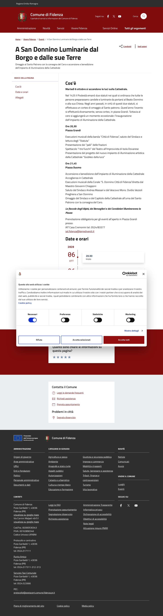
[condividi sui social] (125, 46)
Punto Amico (20, 556)
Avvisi (121, 466)
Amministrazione (26, 28)
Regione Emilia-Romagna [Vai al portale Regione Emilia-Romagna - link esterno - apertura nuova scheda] (27, 3)
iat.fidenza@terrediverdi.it (79, 231)
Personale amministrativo (26, 480)
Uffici (16, 466)
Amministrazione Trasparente (97, 505)
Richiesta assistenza (58, 519)
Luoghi (121, 484)
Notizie (121, 457)
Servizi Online (110, 28)
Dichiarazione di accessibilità (97, 514)
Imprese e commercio (93, 461)
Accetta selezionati (81, 339)
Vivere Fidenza (79, 28)
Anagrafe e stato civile (59, 466)
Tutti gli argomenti (135, 28)
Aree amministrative (24, 461)
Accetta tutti (124, 339)
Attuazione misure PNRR (95, 528)
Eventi (41, 39)
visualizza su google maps (26, 515)
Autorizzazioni (55, 475)
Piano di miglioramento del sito (29, 606)
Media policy (88, 606)
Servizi (60, 28)
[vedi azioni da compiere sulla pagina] (139, 46)
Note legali (88, 523)
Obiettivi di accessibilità (95, 519)
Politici (17, 475)
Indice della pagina (35, 78)
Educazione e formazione (60, 489)
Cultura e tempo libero (59, 484)
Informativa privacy (92, 509)
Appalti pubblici (56, 471)
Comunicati (123, 461)
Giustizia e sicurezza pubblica (97, 457)
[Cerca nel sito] (144, 16)
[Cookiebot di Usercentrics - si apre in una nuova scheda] (124, 274)
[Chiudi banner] (144, 274)
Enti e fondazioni (22, 471)
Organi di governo (22, 457)
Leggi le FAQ (54, 505)
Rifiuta (39, 339)
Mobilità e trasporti (92, 466)
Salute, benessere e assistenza (98, 471)
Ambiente (53, 461)
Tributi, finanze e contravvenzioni (91, 478)
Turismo (87, 484)
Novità (46, 28)
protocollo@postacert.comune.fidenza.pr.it (34, 592)
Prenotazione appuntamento (62, 509)
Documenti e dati (22, 484)
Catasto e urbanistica (58, 480)
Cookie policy (25, 303)
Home (17, 39)
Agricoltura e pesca (57, 457)
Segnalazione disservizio (60, 514)
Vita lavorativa (90, 489)
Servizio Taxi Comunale (25, 573)
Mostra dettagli (131, 330)
